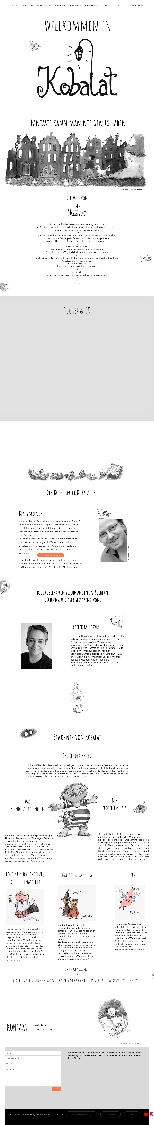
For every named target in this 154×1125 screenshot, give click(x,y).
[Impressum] (110, 1114)
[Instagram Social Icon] (151, 1114)
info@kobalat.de (41, 1025)
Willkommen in (77, 25)
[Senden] (56, 1089)
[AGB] (132, 1114)
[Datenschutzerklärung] (81, 1114)
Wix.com (59, 1114)
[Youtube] (146, 1114)
